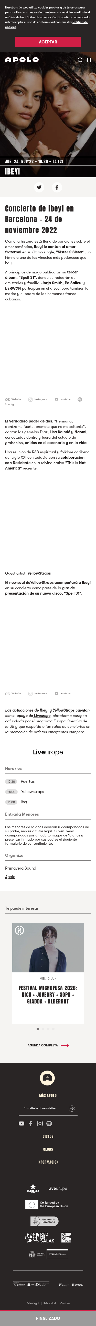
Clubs (48, 1149)
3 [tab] (48, 1029)
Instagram (41, 399)
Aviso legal (33, 1303)
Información (48, 1162)
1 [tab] (38, 1029)
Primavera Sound (20, 868)
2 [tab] (43, 1029)
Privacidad (50, 1303)
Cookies (65, 1303)
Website (16, 399)
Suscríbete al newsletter (40, 1108)
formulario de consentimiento (28, 843)
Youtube (65, 399)
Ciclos (48, 1136)
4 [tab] (53, 1029)
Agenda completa (48, 1045)
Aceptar (48, 42)
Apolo (10, 876)
